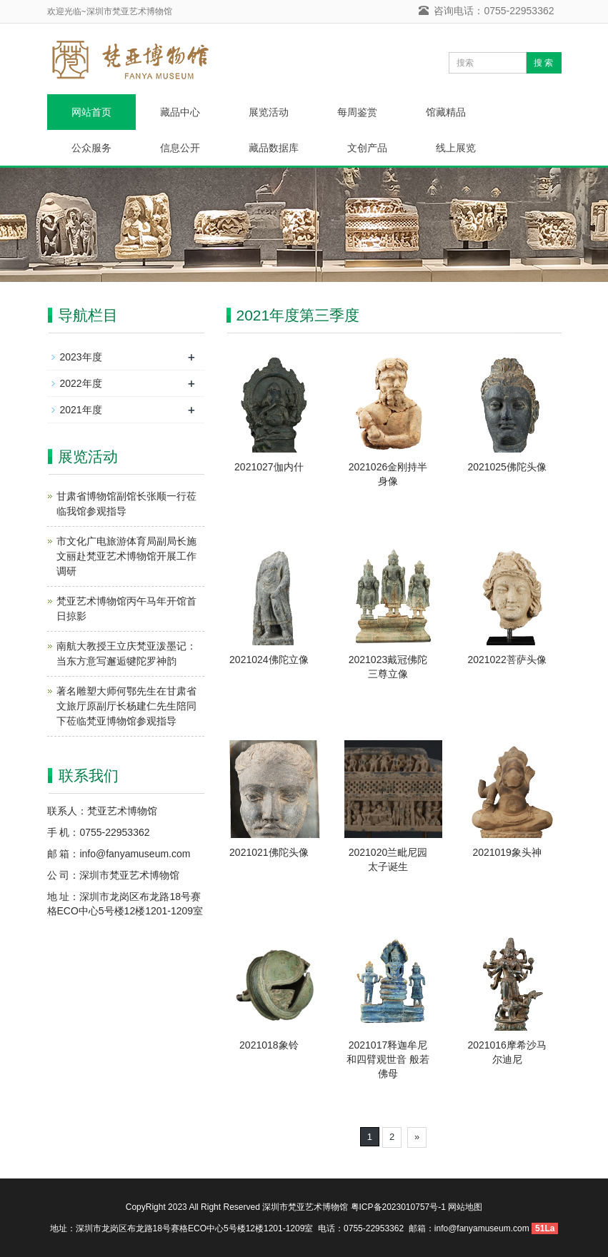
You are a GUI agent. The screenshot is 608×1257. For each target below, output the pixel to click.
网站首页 (91, 112)
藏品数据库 (274, 147)
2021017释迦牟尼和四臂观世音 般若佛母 (388, 1059)
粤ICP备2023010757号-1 (398, 1207)
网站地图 (465, 1207)
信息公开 (180, 147)
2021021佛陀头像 (269, 852)
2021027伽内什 (269, 467)
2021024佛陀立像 (269, 659)
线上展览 (456, 147)
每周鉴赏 (357, 112)
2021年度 (81, 409)
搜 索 (543, 63)
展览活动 (269, 112)
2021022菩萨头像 (507, 659)
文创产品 (367, 147)
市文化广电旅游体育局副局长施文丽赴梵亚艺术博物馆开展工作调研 (126, 556)
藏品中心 (180, 112)
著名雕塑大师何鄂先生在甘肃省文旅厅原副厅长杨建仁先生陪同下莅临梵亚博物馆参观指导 (126, 706)
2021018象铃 (269, 1045)
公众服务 (91, 147)
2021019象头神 (507, 852)
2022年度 (81, 383)
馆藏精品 (446, 112)
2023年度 (81, 357)
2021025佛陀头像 (507, 467)
